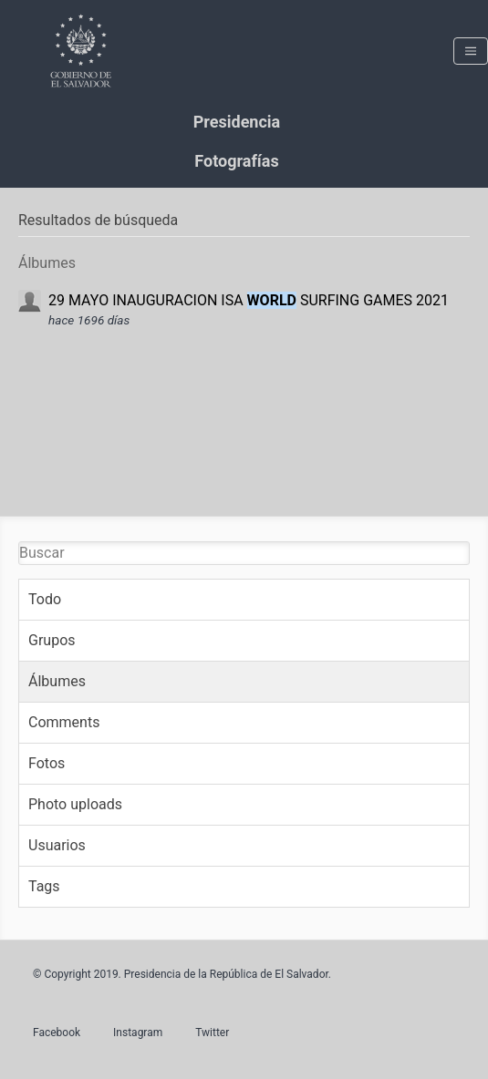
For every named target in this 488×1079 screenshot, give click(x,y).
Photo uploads (75, 804)
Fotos (46, 763)
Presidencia (236, 121)
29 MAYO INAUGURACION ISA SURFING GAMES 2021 (248, 300)
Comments (63, 722)
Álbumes (57, 681)
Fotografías (236, 160)
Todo (44, 599)
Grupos (52, 640)
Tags (44, 886)
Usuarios (57, 845)
